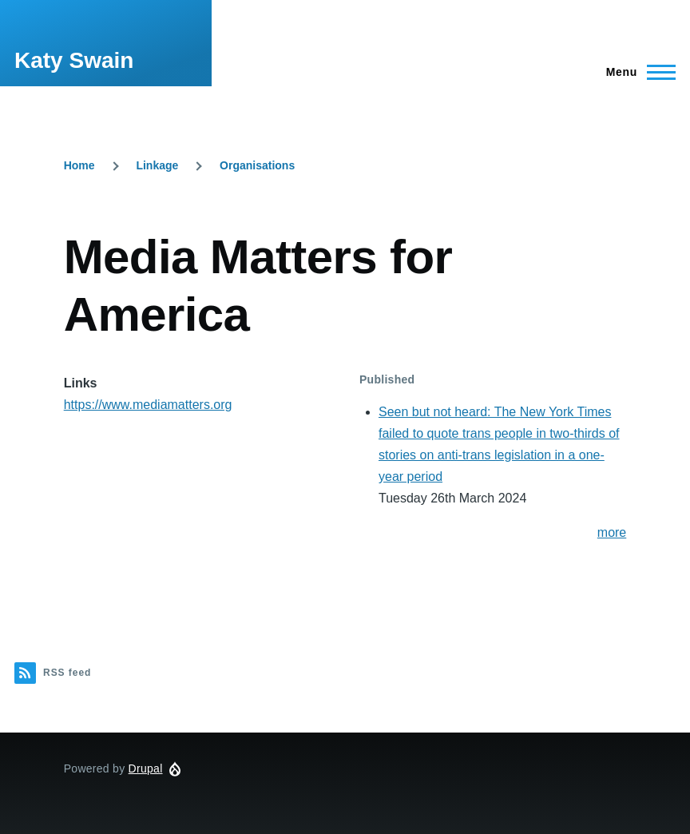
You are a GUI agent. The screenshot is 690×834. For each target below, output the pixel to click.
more (611, 532)
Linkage (157, 165)
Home (79, 165)
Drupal (146, 768)
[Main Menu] (636, 72)
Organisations (257, 165)
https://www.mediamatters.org (148, 404)
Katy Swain (73, 60)
